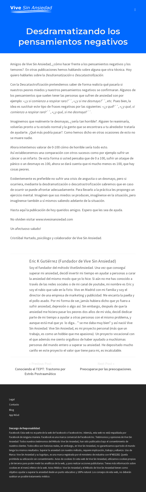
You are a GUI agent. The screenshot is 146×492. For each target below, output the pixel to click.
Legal (12, 399)
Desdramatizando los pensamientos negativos (73, 36)
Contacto (14, 404)
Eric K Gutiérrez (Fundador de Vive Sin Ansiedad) (72, 261)
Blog (11, 410)
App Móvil (14, 415)
